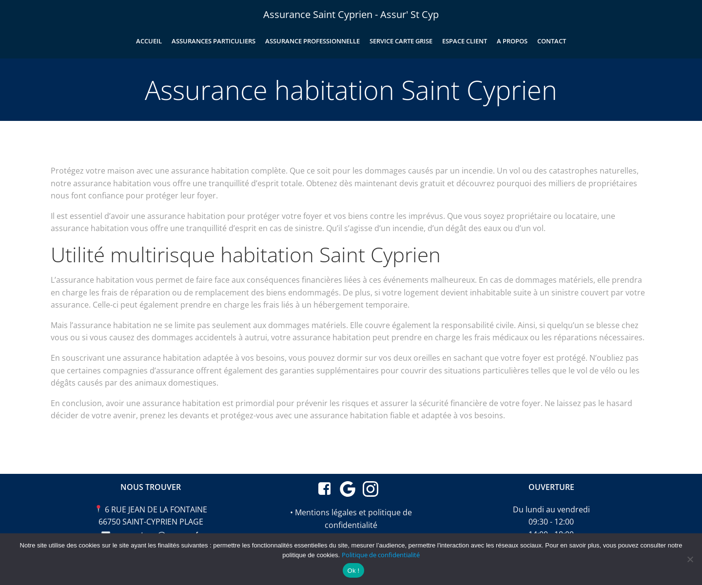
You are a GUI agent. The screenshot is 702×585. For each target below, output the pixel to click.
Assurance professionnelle (312, 41)
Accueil (149, 41)
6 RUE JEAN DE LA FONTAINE (156, 509)
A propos (512, 41)
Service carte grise (401, 41)
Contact (551, 41)
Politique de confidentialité (381, 554)
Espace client (464, 41)
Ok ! (354, 570)
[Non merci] (690, 559)
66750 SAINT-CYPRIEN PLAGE (150, 521)
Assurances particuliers (213, 41)
